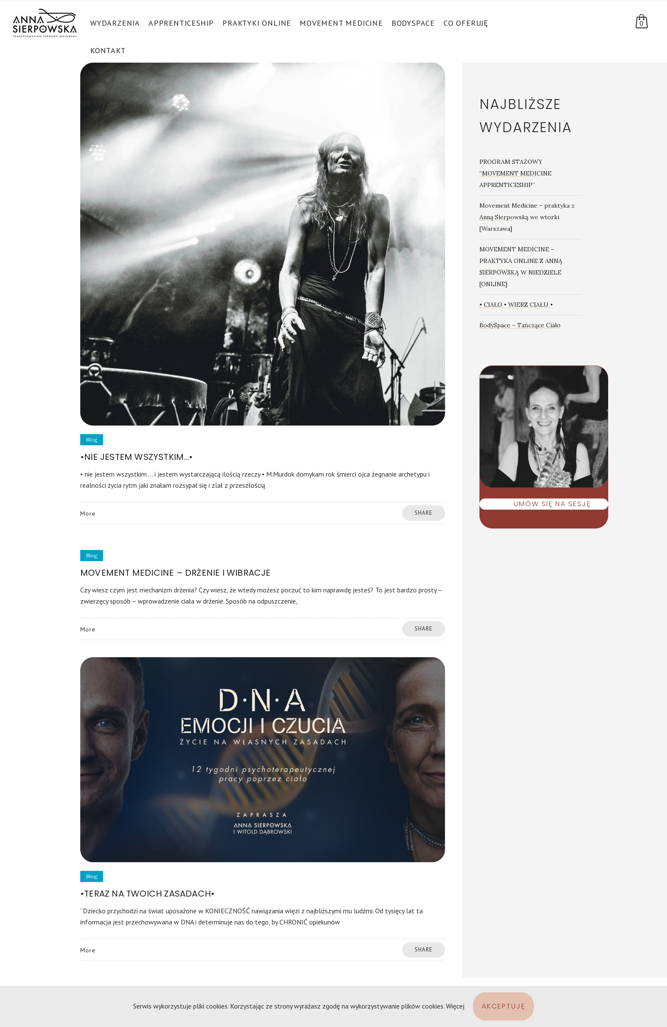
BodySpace (413, 23)
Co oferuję (465, 23)
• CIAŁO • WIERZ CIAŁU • (516, 304)
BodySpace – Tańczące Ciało (520, 325)
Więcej (455, 1006)
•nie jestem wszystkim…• (136, 457)
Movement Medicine (341, 23)
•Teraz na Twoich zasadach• (147, 894)
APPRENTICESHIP (181, 23)
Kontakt (108, 50)
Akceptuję (503, 1006)
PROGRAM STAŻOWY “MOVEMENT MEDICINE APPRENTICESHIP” (515, 173)
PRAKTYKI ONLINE (256, 23)
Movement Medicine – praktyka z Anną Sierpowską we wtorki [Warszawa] (527, 217)
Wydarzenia (115, 23)
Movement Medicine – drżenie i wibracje (175, 573)
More (88, 513)
